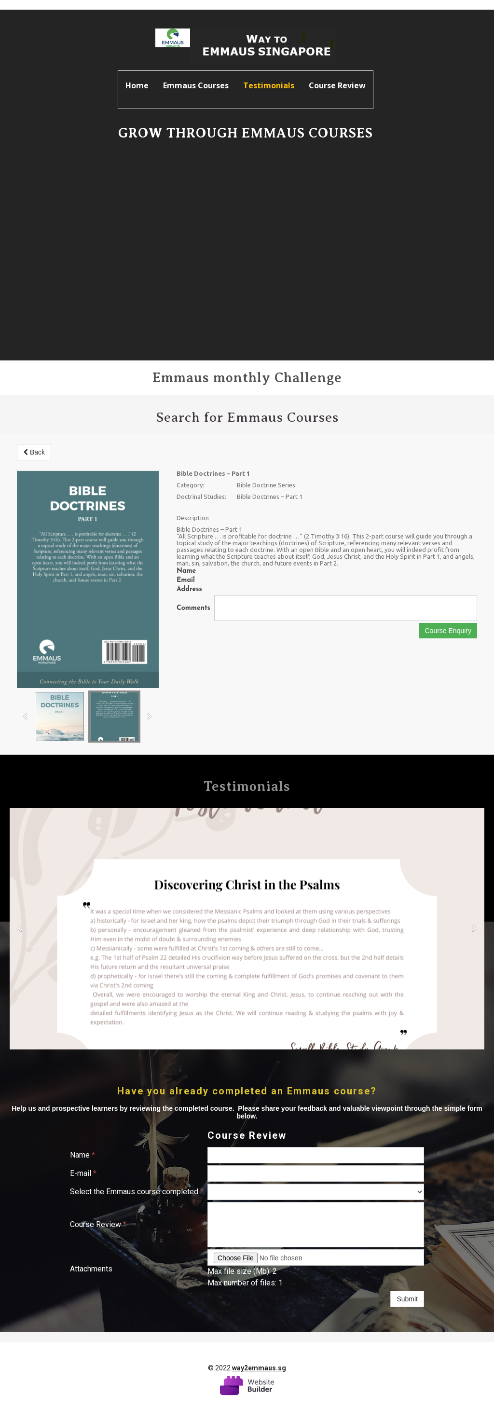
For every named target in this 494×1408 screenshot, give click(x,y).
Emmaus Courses (196, 85)
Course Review (337, 85)
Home (137, 85)
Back (34, 452)
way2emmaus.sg (259, 1368)
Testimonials (268, 85)
